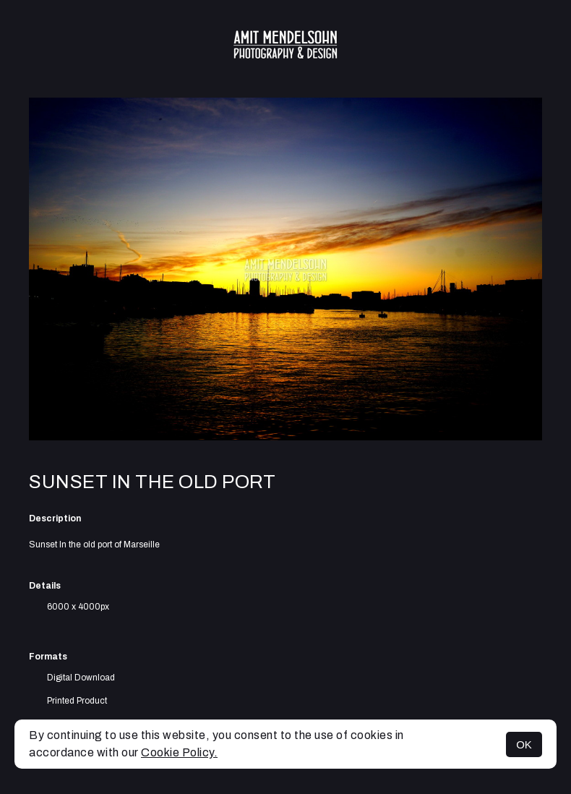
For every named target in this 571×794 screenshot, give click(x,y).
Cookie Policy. (179, 752)
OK (524, 744)
